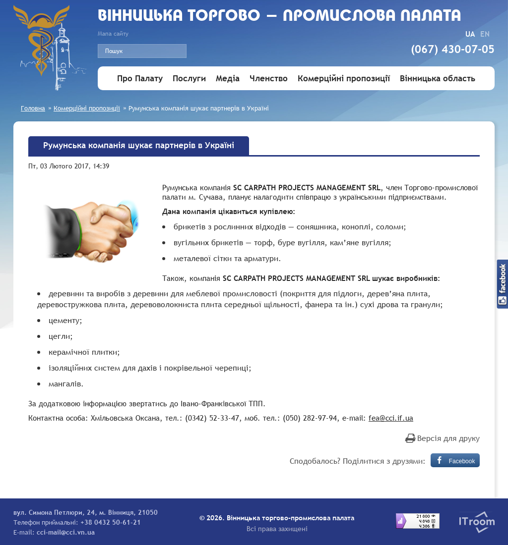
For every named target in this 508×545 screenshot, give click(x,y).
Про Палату (140, 78)
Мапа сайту (113, 34)
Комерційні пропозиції (344, 78)
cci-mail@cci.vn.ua (66, 532)
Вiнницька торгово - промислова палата (279, 16)
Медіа (228, 78)
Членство (269, 78)
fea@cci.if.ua (391, 418)
